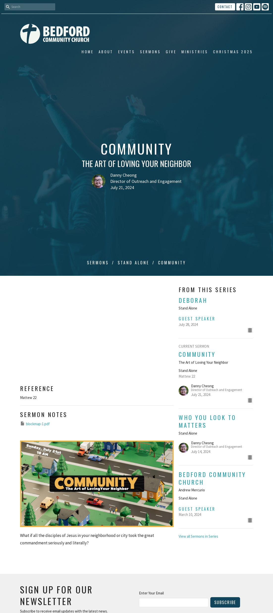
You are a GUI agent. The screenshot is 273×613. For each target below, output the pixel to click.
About (106, 51)
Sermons (150, 51)
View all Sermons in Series (198, 536)
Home (88, 51)
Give (171, 51)
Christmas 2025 (233, 51)
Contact (225, 6)
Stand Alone (133, 263)
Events (126, 51)
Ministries (194, 51)
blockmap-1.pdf (35, 423)
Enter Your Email (151, 593)
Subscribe (225, 602)
